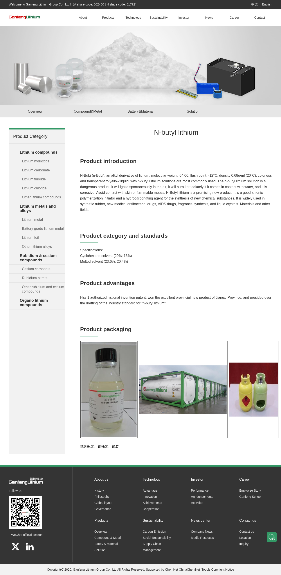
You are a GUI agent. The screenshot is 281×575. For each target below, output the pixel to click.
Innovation (150, 496)
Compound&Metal (88, 111)
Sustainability (159, 17)
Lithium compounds (39, 152)
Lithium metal (32, 219)
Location (245, 537)
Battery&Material (140, 111)
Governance (102, 509)
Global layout (103, 503)
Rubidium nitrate (35, 278)
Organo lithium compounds (34, 302)
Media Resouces (202, 537)
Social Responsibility (157, 537)
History (99, 490)
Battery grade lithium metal (43, 228)
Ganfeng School (250, 496)
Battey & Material (106, 544)
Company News (202, 531)
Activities (197, 503)
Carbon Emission (154, 531)
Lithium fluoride (34, 179)
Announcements (202, 496)
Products (108, 17)
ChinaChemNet (189, 569)
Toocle (206, 569)
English (267, 4)
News (209, 17)
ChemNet (171, 569)
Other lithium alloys (37, 246)
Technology (133, 17)
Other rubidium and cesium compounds (43, 289)
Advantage (150, 490)
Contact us (246, 531)
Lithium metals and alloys (38, 208)
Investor (183, 17)
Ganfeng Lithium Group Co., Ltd (94, 569)
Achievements (152, 503)
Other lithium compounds (41, 197)
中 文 (254, 4)
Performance (200, 490)
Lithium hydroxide (35, 161)
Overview (35, 111)
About (83, 17)
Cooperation (151, 509)
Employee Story (250, 490)
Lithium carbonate (36, 170)
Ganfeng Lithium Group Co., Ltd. (48, 4)
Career (234, 17)
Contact (259, 17)
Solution (193, 111)
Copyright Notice (222, 569)
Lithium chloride (34, 188)
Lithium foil (30, 237)
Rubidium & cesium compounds (38, 257)
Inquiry (244, 544)
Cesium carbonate (36, 269)
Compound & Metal (107, 537)
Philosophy (102, 496)
